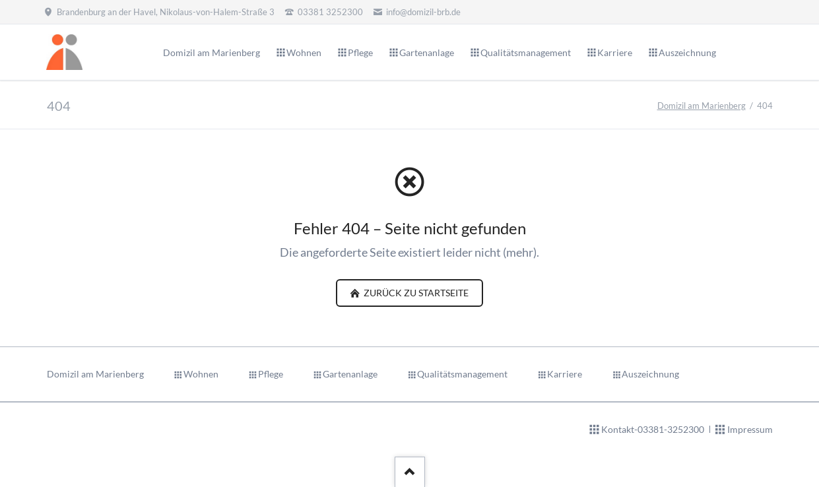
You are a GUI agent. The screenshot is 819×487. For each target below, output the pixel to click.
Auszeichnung (650, 373)
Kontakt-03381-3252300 (652, 429)
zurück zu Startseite (415, 292)
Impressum (750, 429)
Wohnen (200, 373)
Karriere (564, 373)
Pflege (270, 373)
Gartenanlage (350, 373)
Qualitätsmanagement (462, 373)
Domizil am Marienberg (701, 105)
